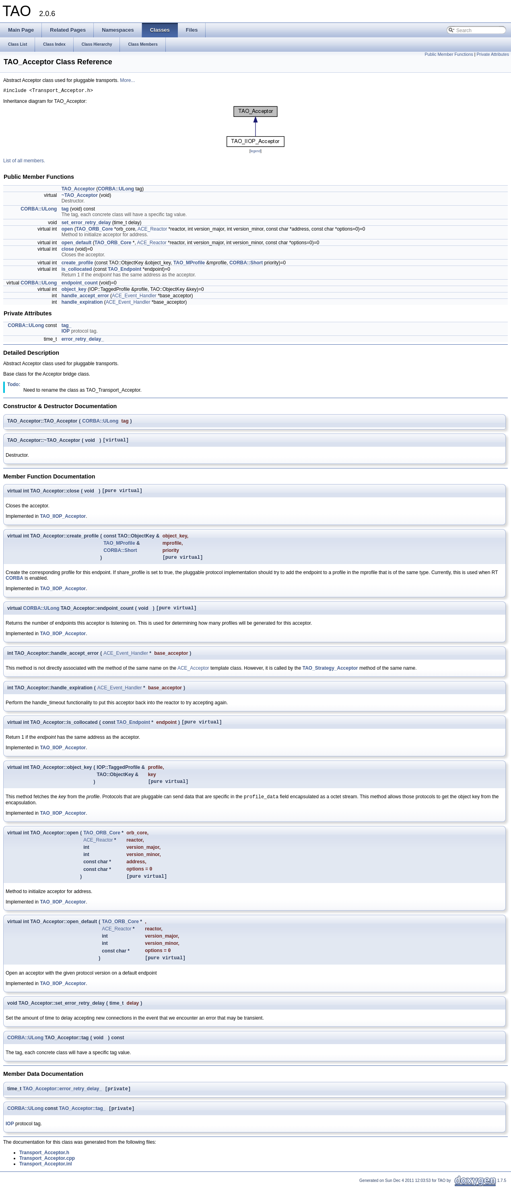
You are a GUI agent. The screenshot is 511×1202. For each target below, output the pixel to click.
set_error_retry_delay (86, 224)
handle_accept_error (85, 297)
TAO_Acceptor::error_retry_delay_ (62, 1103)
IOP (66, 332)
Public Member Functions (449, 54)
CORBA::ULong (116, 190)
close (68, 250)
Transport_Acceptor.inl (45, 1179)
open (67, 230)
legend (255, 152)
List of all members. (24, 162)
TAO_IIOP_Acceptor (63, 520)
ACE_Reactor (152, 230)
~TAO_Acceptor (80, 196)
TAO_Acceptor (78, 190)
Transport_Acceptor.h (44, 1167)
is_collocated (77, 270)
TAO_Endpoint (124, 270)
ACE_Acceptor (193, 674)
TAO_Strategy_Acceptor (330, 674)
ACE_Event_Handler (134, 297)
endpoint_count (80, 284)
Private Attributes (492, 54)
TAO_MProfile (189, 264)
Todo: (13, 385)
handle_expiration (82, 303)
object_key (74, 290)
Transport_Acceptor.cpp (47, 1173)
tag (65, 210)
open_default (77, 244)
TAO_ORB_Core (94, 230)
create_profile (77, 264)
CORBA (14, 583)
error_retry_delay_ (83, 340)
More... (127, 80)
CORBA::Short (246, 264)
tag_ (67, 326)
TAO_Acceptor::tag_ (82, 1123)
